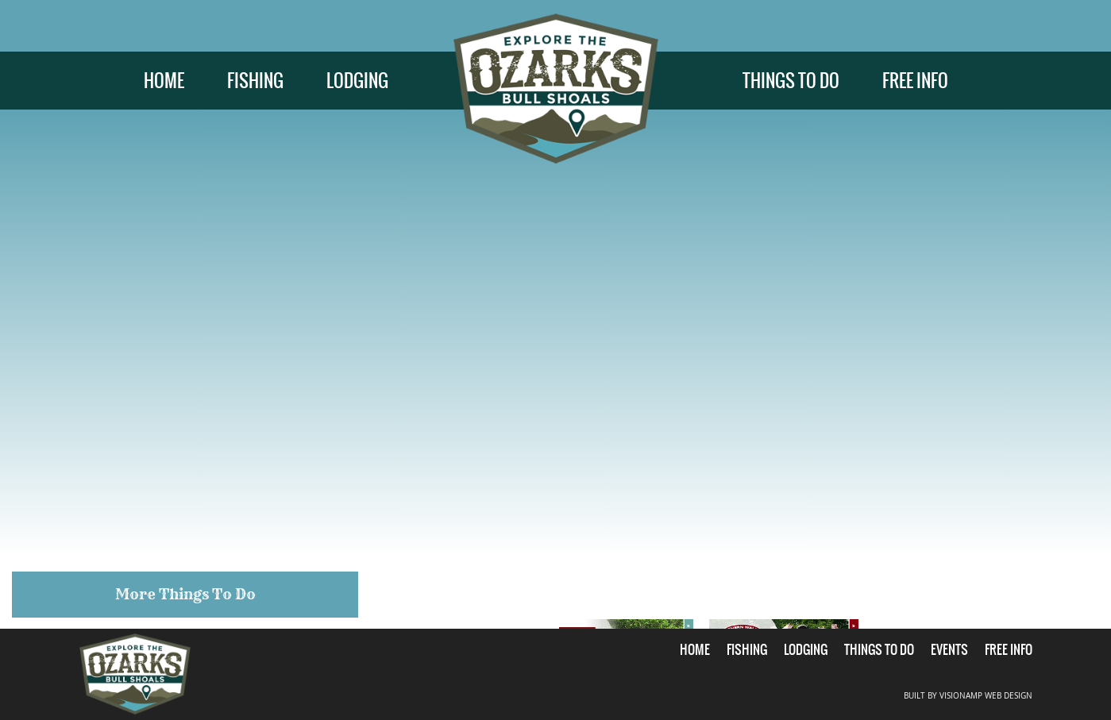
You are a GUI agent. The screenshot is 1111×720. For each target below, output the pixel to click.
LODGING (357, 80)
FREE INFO (915, 80)
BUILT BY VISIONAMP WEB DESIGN (968, 696)
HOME (164, 80)
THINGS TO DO (791, 80)
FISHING (255, 80)
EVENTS (949, 649)
